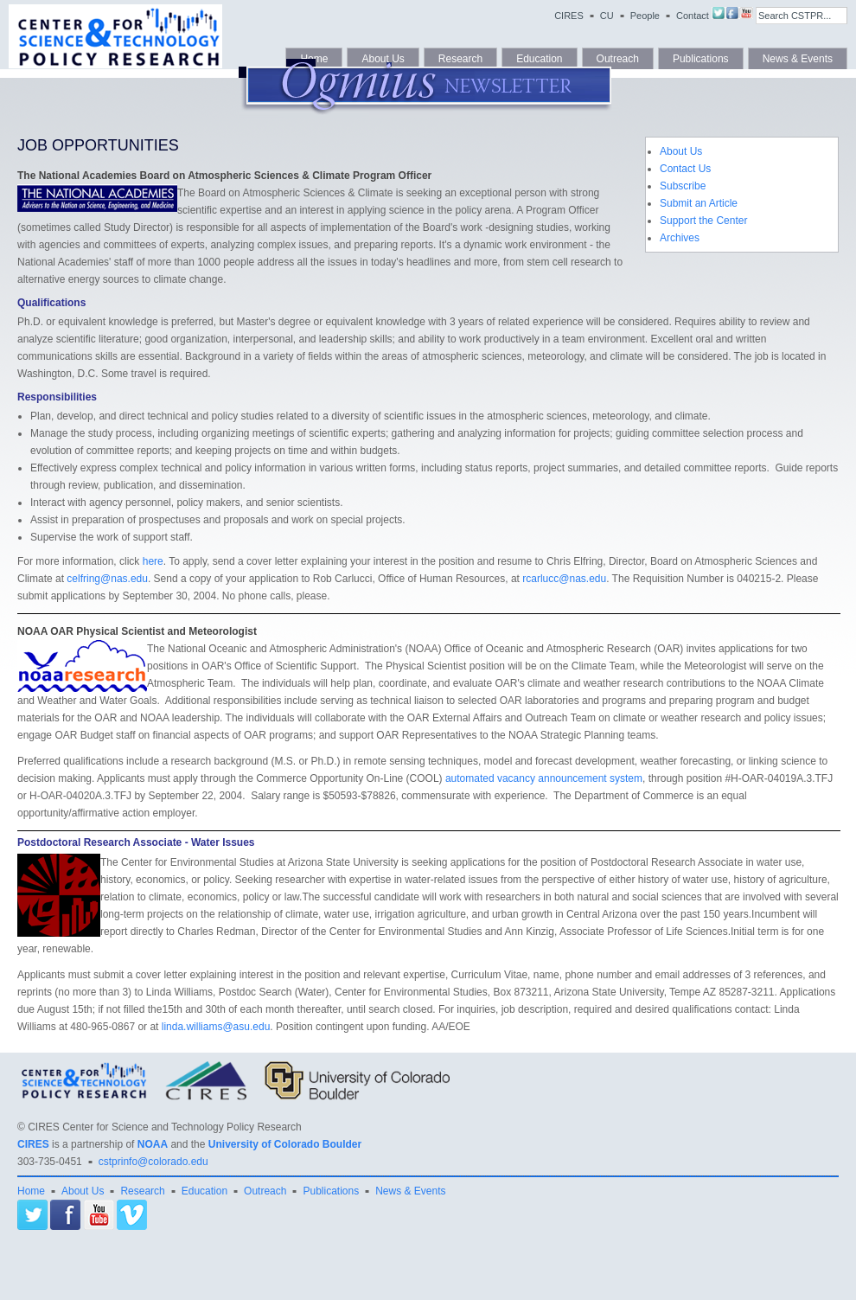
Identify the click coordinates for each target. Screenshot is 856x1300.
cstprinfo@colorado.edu (153, 1162)
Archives (679, 238)
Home (31, 1191)
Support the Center (703, 221)
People (645, 15)
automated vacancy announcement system (543, 778)
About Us (681, 151)
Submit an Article (699, 203)
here (153, 561)
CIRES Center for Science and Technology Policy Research (165, 1127)
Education (204, 1191)
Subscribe (683, 186)
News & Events (410, 1191)
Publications (331, 1191)
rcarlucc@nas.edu (564, 579)
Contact (692, 15)
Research (142, 1191)
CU (607, 15)
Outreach (265, 1191)
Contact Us (685, 169)
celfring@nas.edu (107, 579)
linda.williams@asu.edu (216, 1027)
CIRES (569, 15)
